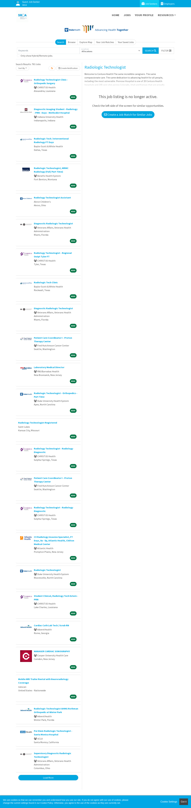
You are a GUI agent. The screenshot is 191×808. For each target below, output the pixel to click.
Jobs (127, 15)
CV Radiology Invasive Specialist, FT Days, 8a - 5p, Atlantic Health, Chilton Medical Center (54, 540)
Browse (72, 42)
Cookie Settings (168, 801)
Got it (184, 801)
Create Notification (68, 68)
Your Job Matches (105, 42)
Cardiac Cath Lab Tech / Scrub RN (51, 625)
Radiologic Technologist (47, 569)
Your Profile (144, 15)
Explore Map (86, 42)
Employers (168, 4)
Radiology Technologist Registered (37, 422)
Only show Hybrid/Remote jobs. (37, 55)
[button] (166, 50)
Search (60, 42)
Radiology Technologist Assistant (52, 197)
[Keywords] (48, 50)
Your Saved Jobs (126, 42)
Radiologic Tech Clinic (46, 282)
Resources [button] (166, 15)
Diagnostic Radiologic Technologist (53, 223)
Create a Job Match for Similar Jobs (128, 114)
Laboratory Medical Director (49, 367)
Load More (48, 777)
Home (116, 15)
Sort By (21, 68)
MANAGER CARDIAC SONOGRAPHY (52, 651)
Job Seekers (149, 4)
